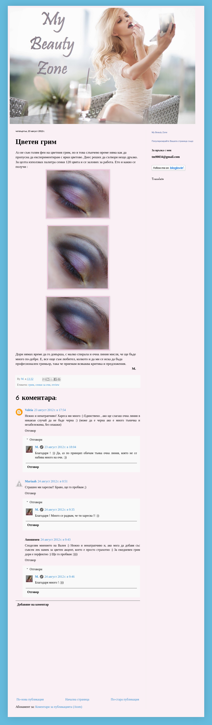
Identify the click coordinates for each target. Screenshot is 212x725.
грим (31, 384)
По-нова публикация (30, 699)
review (55, 384)
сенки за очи (43, 384)
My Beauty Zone (159, 132)
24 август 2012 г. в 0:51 (53, 481)
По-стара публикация (125, 699)
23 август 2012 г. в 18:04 (60, 447)
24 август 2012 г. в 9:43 (55, 539)
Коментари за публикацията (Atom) (58, 706)
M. (37, 447)
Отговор (30, 430)
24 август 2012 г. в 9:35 (59, 509)
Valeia (29, 410)
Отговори (36, 439)
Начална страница (77, 699)
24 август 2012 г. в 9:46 (59, 576)
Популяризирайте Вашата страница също (172, 141)
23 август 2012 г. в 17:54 (50, 410)
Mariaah (31, 481)
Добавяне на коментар (33, 604)
